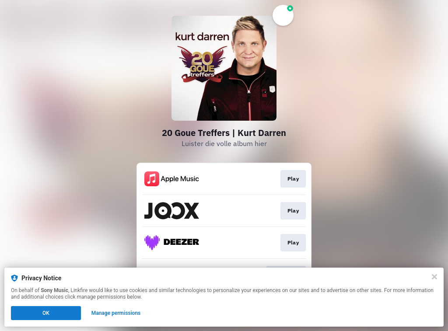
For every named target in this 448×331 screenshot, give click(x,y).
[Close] (434, 277)
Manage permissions (116, 313)
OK (45, 313)
